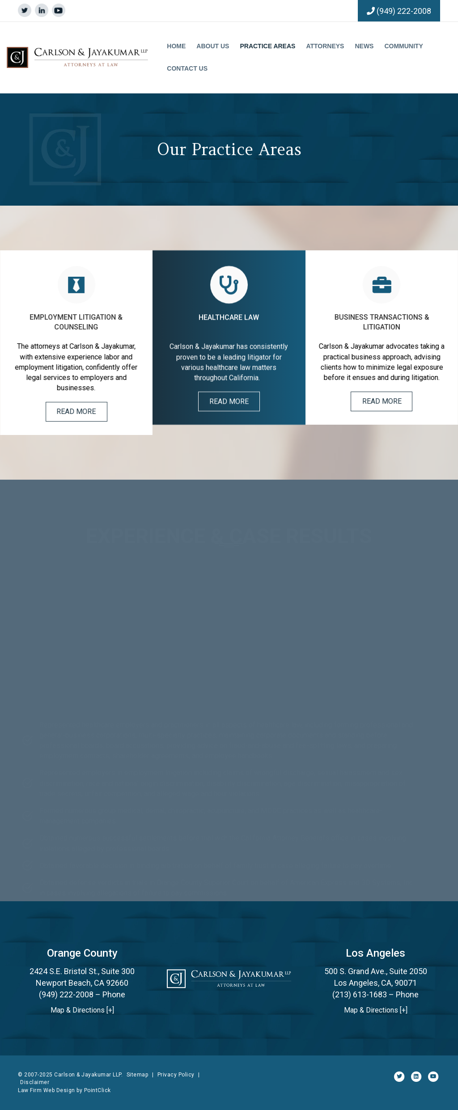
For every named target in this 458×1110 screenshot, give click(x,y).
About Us (212, 46)
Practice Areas (267, 46)
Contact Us (187, 68)
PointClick (97, 1090)
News (364, 46)
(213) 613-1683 (359, 994)
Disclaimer (34, 1082)
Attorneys (325, 46)
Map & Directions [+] (82, 1010)
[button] (86, 412)
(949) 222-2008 (404, 11)
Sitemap (137, 1075)
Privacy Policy (176, 1075)
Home (176, 46)
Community (403, 46)
